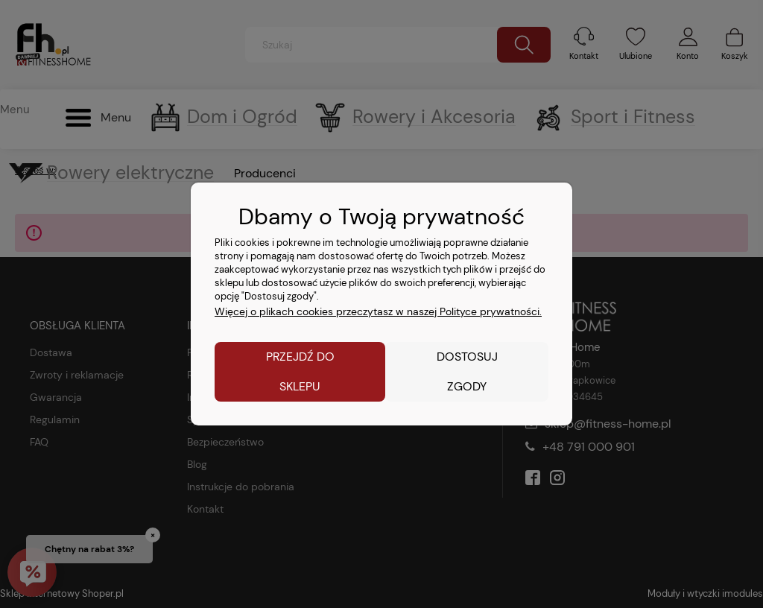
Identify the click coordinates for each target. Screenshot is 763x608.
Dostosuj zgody (467, 371)
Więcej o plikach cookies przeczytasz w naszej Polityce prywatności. (378, 311)
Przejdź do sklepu (300, 371)
